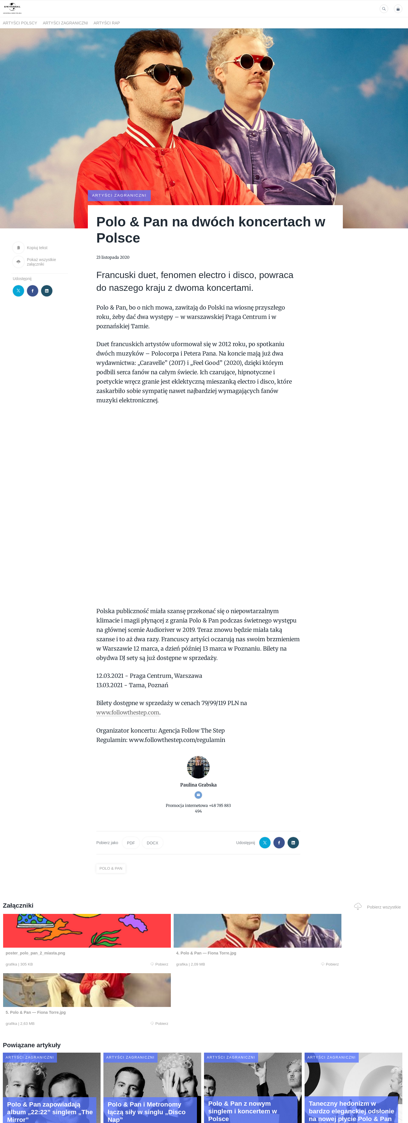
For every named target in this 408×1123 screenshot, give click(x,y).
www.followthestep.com (129, 712)
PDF (131, 842)
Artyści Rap (107, 23)
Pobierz (89, 964)
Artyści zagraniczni (65, 23)
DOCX (152, 842)
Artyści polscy (20, 23)
